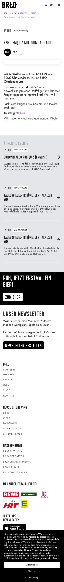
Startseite (9, 369)
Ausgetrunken (12, 428)
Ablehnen (32, 571)
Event (33, 13)
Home (6, 13)
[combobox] (46, 5)
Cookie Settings (32, 577)
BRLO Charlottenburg (17, 461)
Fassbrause (10, 423)
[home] (8, 5)
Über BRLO (9, 374)
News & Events (19, 13)
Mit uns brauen (13, 434)
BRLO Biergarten (13, 456)
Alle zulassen (32, 565)
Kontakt (8, 395)
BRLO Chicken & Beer (16, 472)
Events (7, 379)
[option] (51, 5)
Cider (6, 418)
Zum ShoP (13, 297)
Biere (6, 412)
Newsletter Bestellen (23, 346)
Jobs (6, 385)
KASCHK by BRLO (13, 467)
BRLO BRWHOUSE (13, 451)
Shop (6, 390)
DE (46, 4)
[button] (59, 5)
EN (51, 4)
